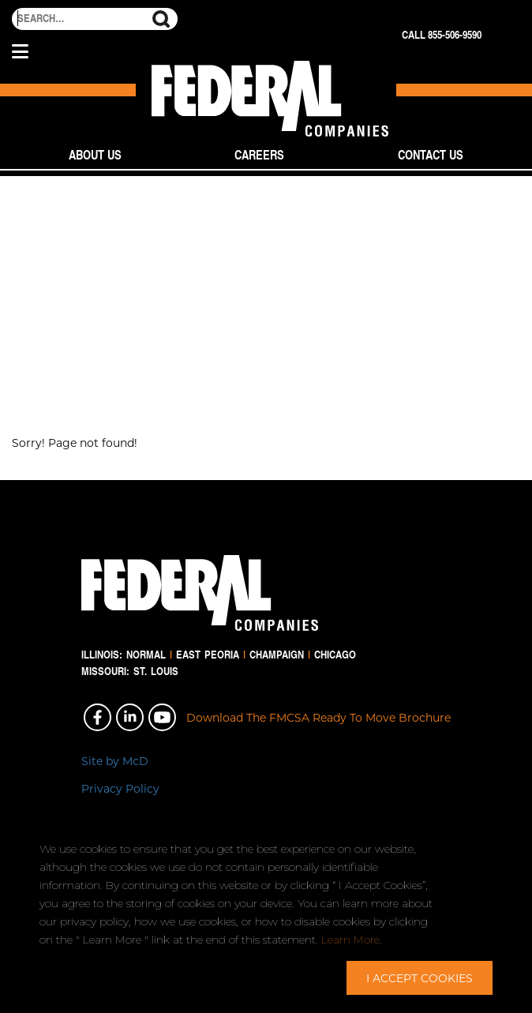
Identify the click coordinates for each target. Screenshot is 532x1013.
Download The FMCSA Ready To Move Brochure (318, 717)
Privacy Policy (120, 788)
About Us (95, 154)
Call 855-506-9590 (441, 34)
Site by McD (114, 760)
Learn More (350, 939)
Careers (259, 154)
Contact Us (430, 154)
